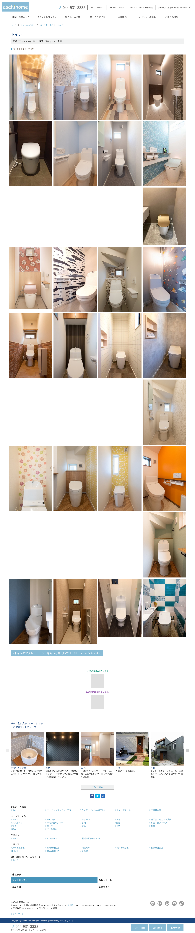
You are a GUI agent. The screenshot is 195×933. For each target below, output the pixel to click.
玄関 (84, 823)
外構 (153, 826)
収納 (14, 829)
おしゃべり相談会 (116, 7)
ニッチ (50, 826)
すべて (15, 810)
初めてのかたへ (97, 7)
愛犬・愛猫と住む (124, 810)
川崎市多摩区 (18, 847)
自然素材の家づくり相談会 (141, 7)
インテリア (52, 838)
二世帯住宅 (156, 810)
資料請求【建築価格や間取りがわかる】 (175, 7)
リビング (51, 819)
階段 (118, 823)
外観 (118, 826)
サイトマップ (18, 914)
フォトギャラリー (21, 880)
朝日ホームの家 (72, 17)
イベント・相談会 (147, 17)
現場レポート (105, 880)
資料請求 (157, 927)
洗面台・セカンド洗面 (161, 819)
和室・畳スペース (159, 823)
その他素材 (52, 829)
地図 (71, 905)
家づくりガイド (97, 17)
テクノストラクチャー (48, 17)
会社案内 (122, 17)
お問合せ (175, 927)
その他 (85, 851)
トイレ (119, 819)
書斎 (14, 826)
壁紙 (84, 826)
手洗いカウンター (55, 823)
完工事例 (16, 886)
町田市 (15, 851)
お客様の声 (104, 886)
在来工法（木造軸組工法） (94, 810)
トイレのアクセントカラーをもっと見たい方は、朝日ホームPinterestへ (57, 653)
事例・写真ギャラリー (23, 17)
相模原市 (86, 847)
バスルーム (17, 823)
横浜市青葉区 (122, 847)
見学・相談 (139, 927)
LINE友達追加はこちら (98, 670)
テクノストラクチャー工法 (59, 810)
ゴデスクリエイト (67, 921)
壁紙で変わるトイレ (91, 838)
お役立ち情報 (171, 17)
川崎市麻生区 (53, 847)
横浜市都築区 (157, 847)
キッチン (86, 819)
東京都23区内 (53, 851)
